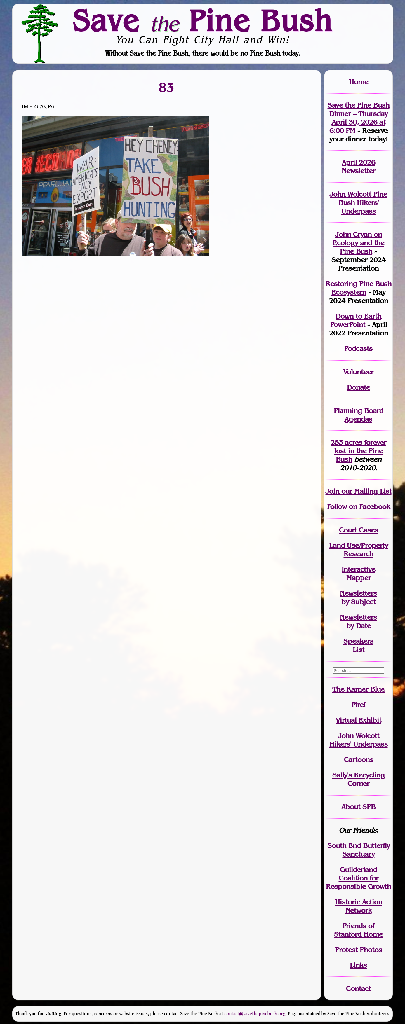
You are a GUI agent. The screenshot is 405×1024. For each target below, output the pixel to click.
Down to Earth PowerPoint (356, 320)
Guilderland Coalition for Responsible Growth (358, 878)
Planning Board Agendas (358, 414)
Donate (358, 387)
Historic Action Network (358, 906)
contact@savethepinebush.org (255, 1014)
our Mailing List (365, 491)
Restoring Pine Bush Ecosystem (359, 287)
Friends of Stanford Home (358, 930)
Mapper (358, 578)
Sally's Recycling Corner (358, 779)
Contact (358, 988)
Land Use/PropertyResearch (358, 549)
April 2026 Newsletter (358, 166)
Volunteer (358, 372)
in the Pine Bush (360, 451)
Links (358, 965)
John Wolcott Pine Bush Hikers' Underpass (358, 202)
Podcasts (358, 348)
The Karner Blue (358, 689)
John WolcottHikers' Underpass (358, 739)
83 (167, 87)
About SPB (358, 807)
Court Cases (358, 530)
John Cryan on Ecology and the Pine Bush (358, 243)
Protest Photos (358, 950)
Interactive (358, 569)
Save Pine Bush (203, 20)
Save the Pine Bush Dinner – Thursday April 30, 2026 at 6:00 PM (359, 118)
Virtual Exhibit (358, 720)
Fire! (359, 704)
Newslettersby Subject (358, 597)
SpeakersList (358, 645)
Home (358, 82)
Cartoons (358, 759)
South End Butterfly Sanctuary (358, 849)
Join (332, 491)
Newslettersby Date (358, 621)
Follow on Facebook (358, 506)
